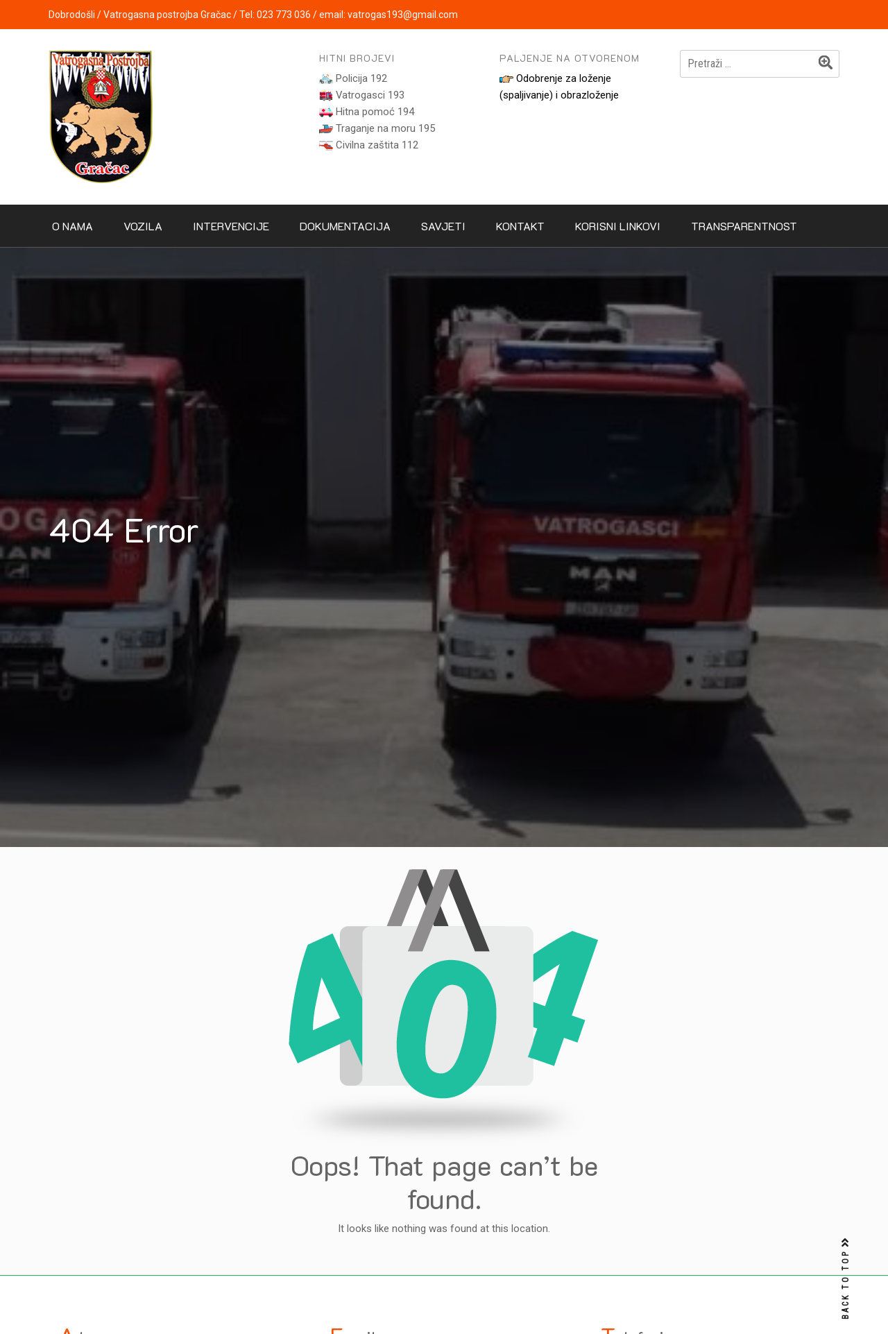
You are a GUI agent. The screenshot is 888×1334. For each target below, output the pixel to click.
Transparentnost (744, 226)
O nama (72, 226)
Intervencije (231, 226)
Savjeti (443, 226)
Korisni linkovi (617, 226)
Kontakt (520, 226)
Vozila (142, 226)
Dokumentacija (345, 226)
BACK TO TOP (846, 1279)
